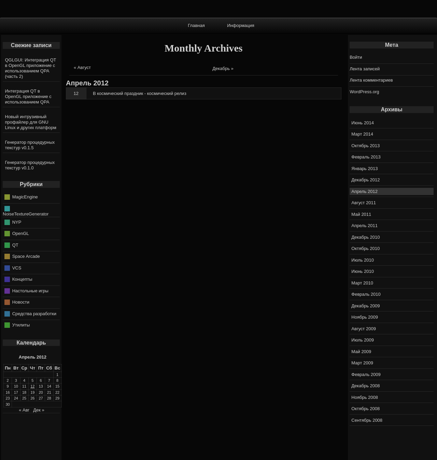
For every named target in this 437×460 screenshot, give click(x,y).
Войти (356, 57)
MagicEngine (25, 196)
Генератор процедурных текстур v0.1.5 (30, 145)
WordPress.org (364, 91)
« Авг (24, 410)
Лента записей (365, 68)
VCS (17, 267)
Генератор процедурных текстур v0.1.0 (30, 165)
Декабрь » (223, 68)
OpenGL (20, 233)
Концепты (22, 279)
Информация (240, 25)
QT (15, 244)
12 (76, 93)
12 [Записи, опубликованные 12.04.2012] (32, 386)
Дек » (38, 410)
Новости (20, 302)
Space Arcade (26, 256)
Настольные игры (30, 290)
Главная (196, 25)
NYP (17, 221)
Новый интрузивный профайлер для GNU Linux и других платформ (30, 122)
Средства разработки (34, 313)
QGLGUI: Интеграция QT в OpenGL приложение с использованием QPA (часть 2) (30, 68)
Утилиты (21, 324)
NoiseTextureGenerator (25, 214)
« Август (82, 67)
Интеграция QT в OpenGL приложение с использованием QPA (28, 96)
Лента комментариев (371, 80)
